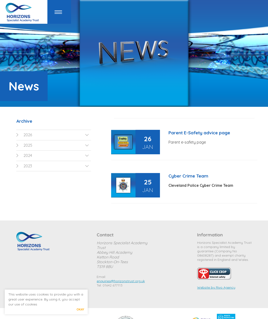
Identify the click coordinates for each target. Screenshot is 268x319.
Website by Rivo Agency (216, 287)
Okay (80, 309)
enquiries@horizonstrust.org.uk (121, 281)
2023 (24, 166)
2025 (24, 145)
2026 (24, 134)
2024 (24, 155)
